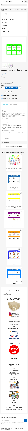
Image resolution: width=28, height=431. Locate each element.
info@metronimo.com (14, 365)
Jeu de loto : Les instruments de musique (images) (14, 225)
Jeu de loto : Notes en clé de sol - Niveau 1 (14, 206)
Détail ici (19, 125)
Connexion (5, 293)
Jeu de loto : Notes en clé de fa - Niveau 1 (14, 281)
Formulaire (14, 366)
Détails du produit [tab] (13, 104)
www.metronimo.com (14, 408)
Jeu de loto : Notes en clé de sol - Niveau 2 (14, 244)
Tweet (8, 92)
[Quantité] (2, 88)
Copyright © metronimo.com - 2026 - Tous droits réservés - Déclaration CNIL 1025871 (12, 429)
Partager (6, 92)
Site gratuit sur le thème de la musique (14, 409)
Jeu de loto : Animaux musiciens (14, 262)
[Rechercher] (14, 5)
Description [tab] (5, 104)
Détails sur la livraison (14, 324)
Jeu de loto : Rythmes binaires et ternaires (14, 168)
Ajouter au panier (11, 87)
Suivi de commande (6, 292)
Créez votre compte (7, 294)
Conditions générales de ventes (14, 404)
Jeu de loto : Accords (14, 187)
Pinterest (11, 92)
